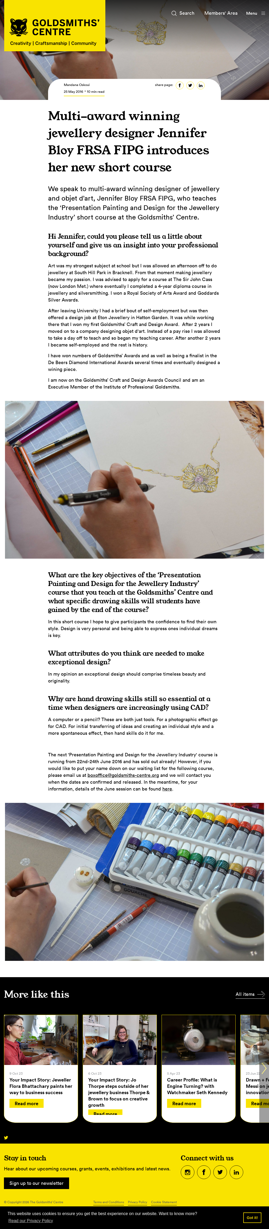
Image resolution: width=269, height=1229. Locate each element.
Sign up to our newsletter (36, 1183)
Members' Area (220, 13)
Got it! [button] (252, 1218)
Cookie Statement (164, 1202)
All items (245, 994)
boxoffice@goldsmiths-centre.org (123, 775)
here (167, 789)
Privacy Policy (137, 1202)
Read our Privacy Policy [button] (30, 1220)
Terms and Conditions (108, 1202)
